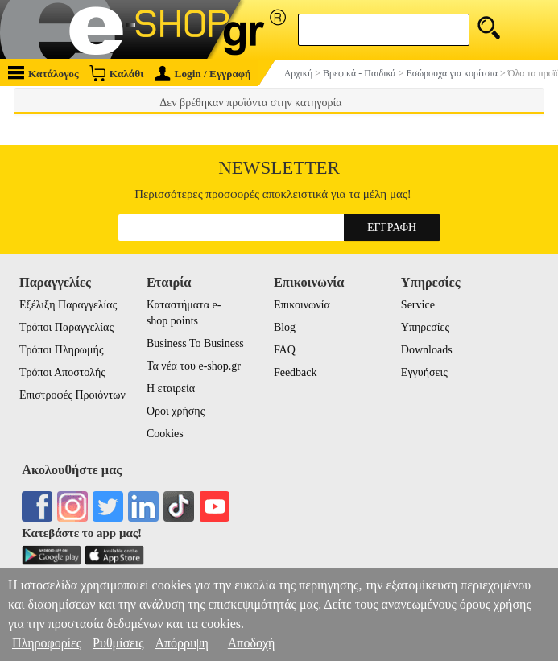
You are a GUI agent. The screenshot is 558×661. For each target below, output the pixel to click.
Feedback (295, 372)
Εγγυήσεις (424, 372)
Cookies (165, 434)
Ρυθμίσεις (118, 643)
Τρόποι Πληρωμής (61, 350)
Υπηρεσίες (425, 327)
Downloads (427, 350)
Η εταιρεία (171, 388)
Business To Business (195, 343)
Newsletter (279, 168)
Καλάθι (116, 73)
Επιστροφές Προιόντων (72, 395)
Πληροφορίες (46, 643)
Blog (285, 327)
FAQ (285, 350)
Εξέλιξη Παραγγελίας (68, 305)
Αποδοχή (251, 643)
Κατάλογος (43, 73)
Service (418, 305)
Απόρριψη (181, 643)
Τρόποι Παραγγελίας (66, 327)
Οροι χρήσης (176, 411)
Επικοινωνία (302, 305)
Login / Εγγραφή (203, 74)
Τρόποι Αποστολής (62, 372)
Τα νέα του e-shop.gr (194, 366)
